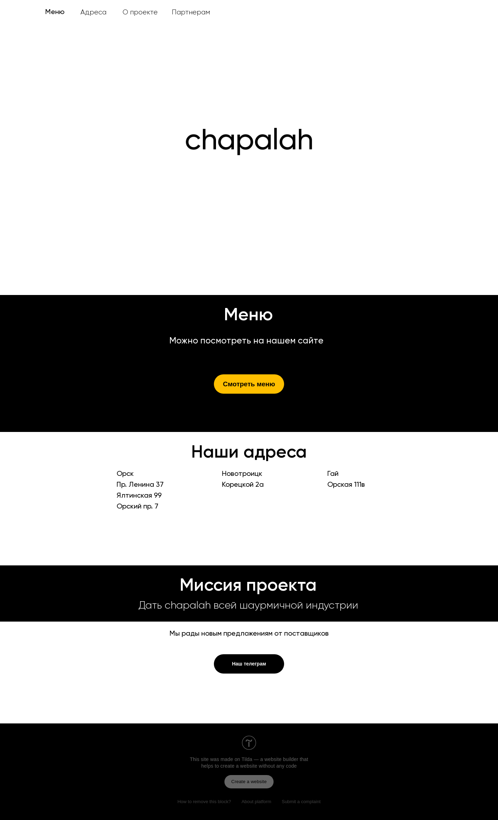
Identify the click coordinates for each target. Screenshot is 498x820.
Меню (55, 12)
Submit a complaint (301, 801)
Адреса (93, 12)
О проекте (140, 12)
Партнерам (191, 12)
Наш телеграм (249, 664)
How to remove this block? (204, 801)
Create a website (249, 781)
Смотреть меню (249, 384)
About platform (256, 801)
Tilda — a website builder (270, 759)
